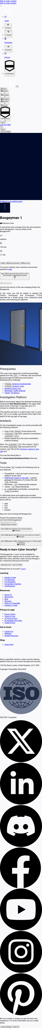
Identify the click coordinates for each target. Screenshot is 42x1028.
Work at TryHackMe (12, 603)
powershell (9, 436)
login (10, 269)
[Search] (1, 127)
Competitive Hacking (12, 584)
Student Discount (11, 636)
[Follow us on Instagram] (21, 972)
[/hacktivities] (21, 89)
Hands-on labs (10, 577)
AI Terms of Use (10, 618)
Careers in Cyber (11, 605)
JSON (36, 444)
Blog (6, 599)
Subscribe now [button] (6, 565)
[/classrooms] (21, 99)
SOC (15, 375)
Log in (23, 569)
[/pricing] (21, 105)
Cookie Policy (9, 623)
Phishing (8, 384)
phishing (17, 431)
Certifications (9, 586)
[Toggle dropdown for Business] (8, 48)
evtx (8, 449)
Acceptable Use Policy (13, 621)
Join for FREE (5, 125)
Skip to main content (8, 1)
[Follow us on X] (21, 762)
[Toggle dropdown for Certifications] (9, 68)
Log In (3, 122)
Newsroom (8, 597)
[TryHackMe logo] (6, 13)
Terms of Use (9, 616)
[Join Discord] (21, 846)
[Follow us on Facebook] (21, 887)
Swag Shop (8, 644)
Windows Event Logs (12, 389)
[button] (13, 263)
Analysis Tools (14, 386)
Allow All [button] (16, 1027)
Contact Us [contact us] (8, 631)
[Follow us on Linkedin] (21, 804)
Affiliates (8, 634)
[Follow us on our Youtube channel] (21, 930)
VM (5, 414)
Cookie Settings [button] (6, 1027)
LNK (6, 482)
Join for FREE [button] (17, 565)
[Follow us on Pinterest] (21, 1015)
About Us (8, 595)
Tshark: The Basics (11, 393)
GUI (16, 484)
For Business (9, 580)
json (16, 436)
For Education (9, 582)
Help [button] (3, 263)
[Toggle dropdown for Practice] (8, 27)
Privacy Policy (10, 614)
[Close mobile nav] (17, 86)
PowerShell (13, 447)
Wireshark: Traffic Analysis (14, 391)
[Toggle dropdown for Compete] (8, 34)
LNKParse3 (16, 478)
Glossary (7, 601)
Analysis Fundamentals (17, 384)
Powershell (9, 434)
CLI (13, 487)
